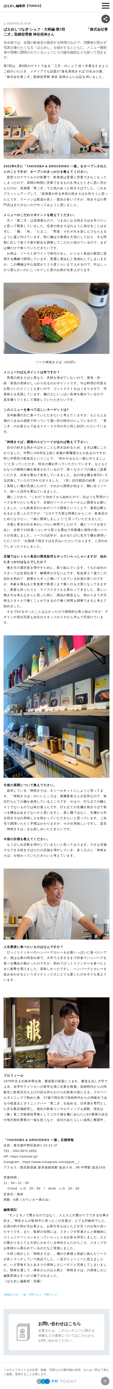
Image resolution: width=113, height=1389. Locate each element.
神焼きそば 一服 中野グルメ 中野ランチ (31, 1294)
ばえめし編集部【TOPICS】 (23, 6)
